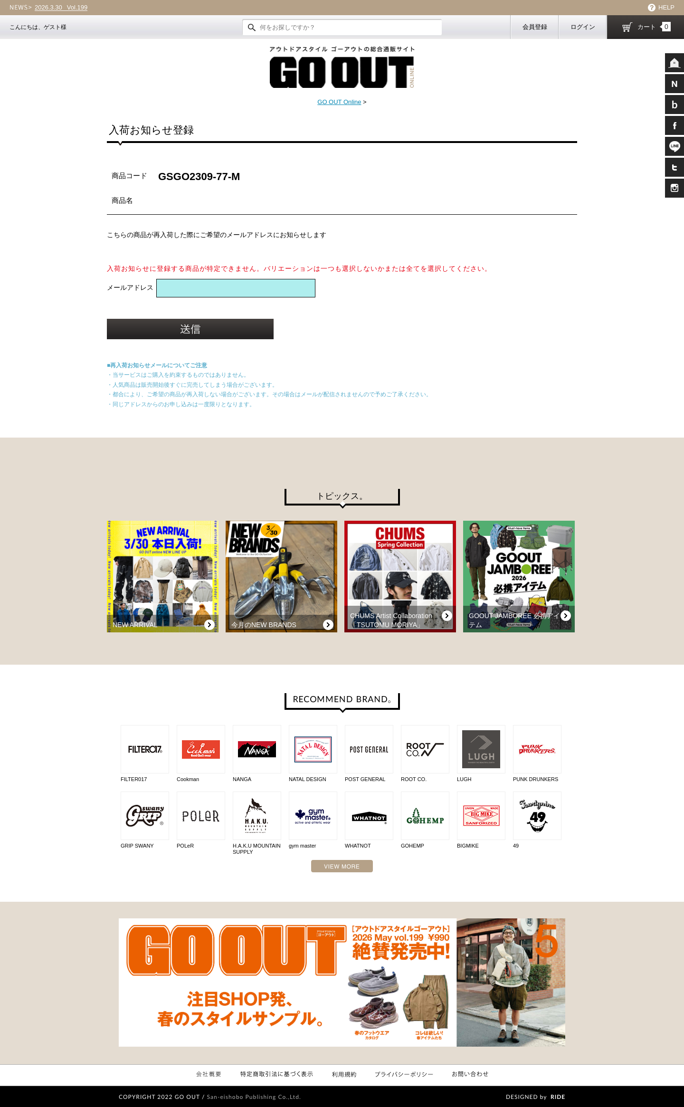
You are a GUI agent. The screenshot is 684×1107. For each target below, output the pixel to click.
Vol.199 (61, 7)
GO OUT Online (339, 101)
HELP (666, 7)
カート (654, 26)
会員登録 (534, 26)
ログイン (582, 26)
